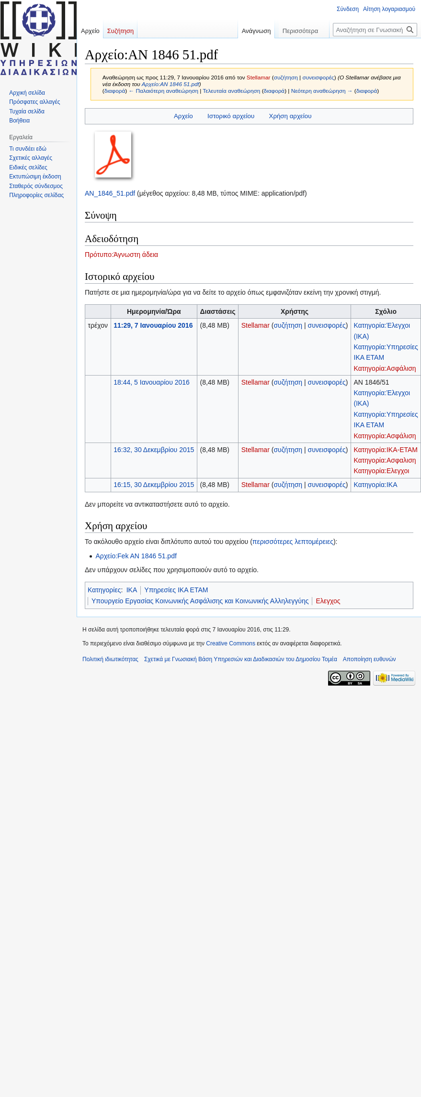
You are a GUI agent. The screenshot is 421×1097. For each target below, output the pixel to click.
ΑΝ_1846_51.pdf (110, 193)
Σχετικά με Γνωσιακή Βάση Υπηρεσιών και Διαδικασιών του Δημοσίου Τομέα (240, 659)
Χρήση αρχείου (290, 116)
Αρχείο (183, 116)
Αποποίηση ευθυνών (369, 659)
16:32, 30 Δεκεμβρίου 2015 (154, 450)
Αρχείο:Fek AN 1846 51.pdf (135, 556)
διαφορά (114, 91)
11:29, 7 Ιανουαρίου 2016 (153, 325)
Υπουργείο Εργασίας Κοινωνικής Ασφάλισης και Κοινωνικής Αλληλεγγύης (199, 601)
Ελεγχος (328, 601)
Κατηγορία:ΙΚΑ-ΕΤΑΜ (386, 450)
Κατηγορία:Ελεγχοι (382, 471)
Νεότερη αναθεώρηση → (322, 91)
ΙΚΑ (131, 590)
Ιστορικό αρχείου (230, 116)
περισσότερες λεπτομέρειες (292, 541)
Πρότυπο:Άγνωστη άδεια (121, 254)
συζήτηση (286, 77)
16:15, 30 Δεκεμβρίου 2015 (154, 484)
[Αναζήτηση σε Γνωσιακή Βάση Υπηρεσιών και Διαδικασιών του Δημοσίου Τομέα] (375, 29)
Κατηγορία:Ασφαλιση (385, 460)
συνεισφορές (318, 77)
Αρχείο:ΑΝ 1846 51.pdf (170, 84)
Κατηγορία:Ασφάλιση (385, 368)
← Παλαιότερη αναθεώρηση (163, 91)
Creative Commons (230, 643)
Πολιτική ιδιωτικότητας (110, 659)
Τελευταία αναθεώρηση (231, 91)
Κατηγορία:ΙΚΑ (376, 484)
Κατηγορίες (104, 590)
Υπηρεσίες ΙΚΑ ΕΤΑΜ (176, 590)
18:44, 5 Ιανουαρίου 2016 (152, 382)
